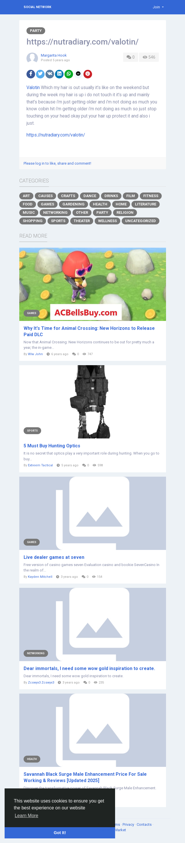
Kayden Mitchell (40, 577)
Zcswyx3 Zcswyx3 (41, 682)
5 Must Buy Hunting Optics (52, 446)
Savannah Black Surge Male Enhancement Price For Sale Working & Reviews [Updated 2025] (85, 777)
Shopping (33, 221)
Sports (58, 221)
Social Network (37, 7)
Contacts (144, 824)
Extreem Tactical (40, 465)
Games (47, 204)
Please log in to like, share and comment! (57, 163)
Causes (45, 196)
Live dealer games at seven (54, 557)
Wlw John (35, 354)
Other (82, 212)
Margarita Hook (54, 55)
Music (29, 212)
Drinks (111, 196)
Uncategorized (140, 221)
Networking (55, 212)
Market (120, 830)
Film (130, 196)
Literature (145, 204)
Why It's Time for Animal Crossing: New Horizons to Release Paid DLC (89, 331)
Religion (125, 212)
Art (26, 196)
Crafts (68, 196)
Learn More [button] (26, 815)
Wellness (107, 221)
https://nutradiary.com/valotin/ (55, 135)
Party (36, 30)
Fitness (150, 196)
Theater (82, 221)
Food (28, 204)
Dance (89, 196)
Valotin (33, 87)
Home (121, 204)
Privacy (129, 824)
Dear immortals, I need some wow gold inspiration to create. (89, 668)
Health (100, 204)
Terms (115, 824)
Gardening (73, 204)
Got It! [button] (60, 832)
